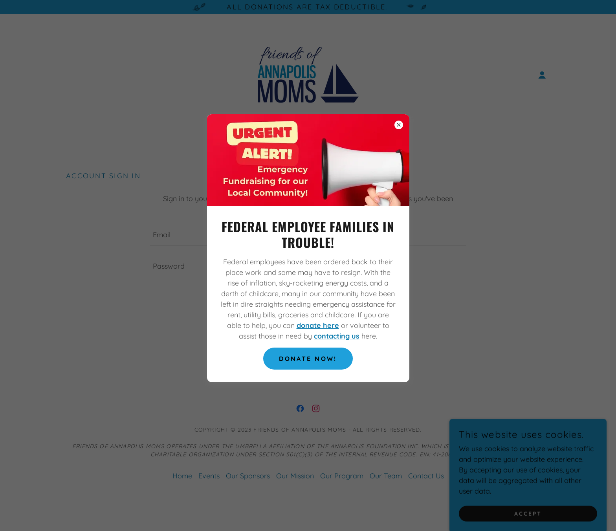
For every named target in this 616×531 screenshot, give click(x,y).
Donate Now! (308, 359)
